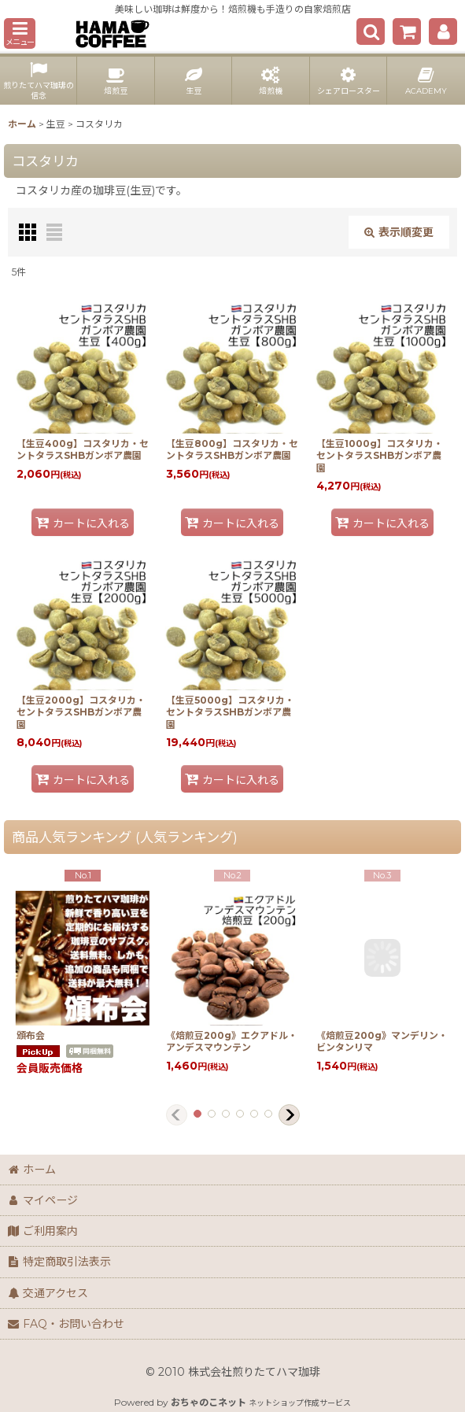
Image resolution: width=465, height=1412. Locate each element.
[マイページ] (443, 31)
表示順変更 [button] (399, 232)
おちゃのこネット (208, 1402)
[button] (19, 33)
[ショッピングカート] (407, 31)
